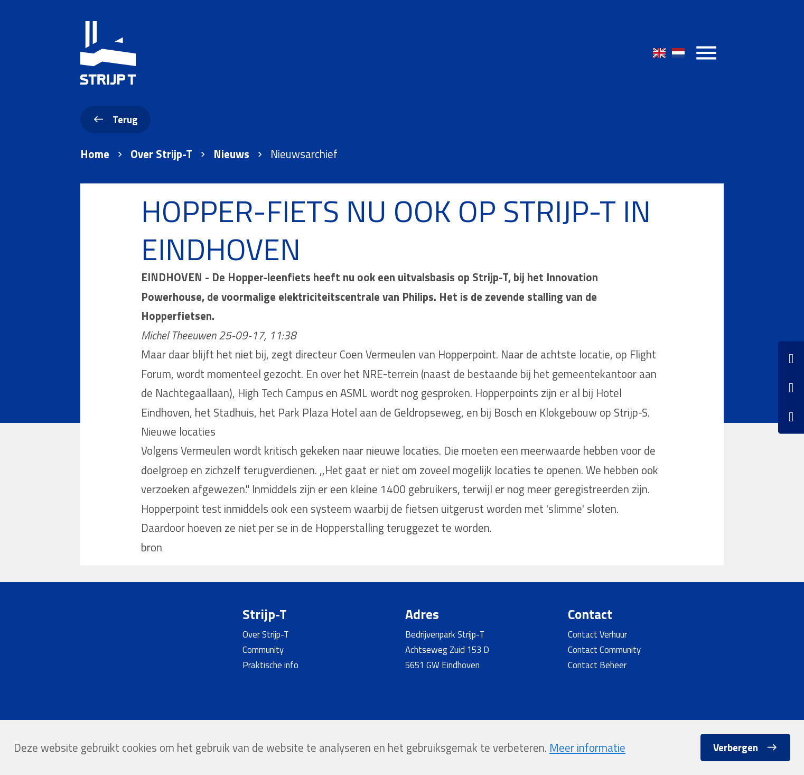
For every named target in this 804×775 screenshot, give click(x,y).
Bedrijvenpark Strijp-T (444, 634)
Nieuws (231, 154)
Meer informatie (587, 747)
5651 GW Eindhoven (442, 664)
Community (263, 649)
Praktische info (270, 664)
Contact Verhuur (597, 634)
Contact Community (604, 649)
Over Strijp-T (161, 154)
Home (94, 154)
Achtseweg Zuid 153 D (447, 649)
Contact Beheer (597, 664)
